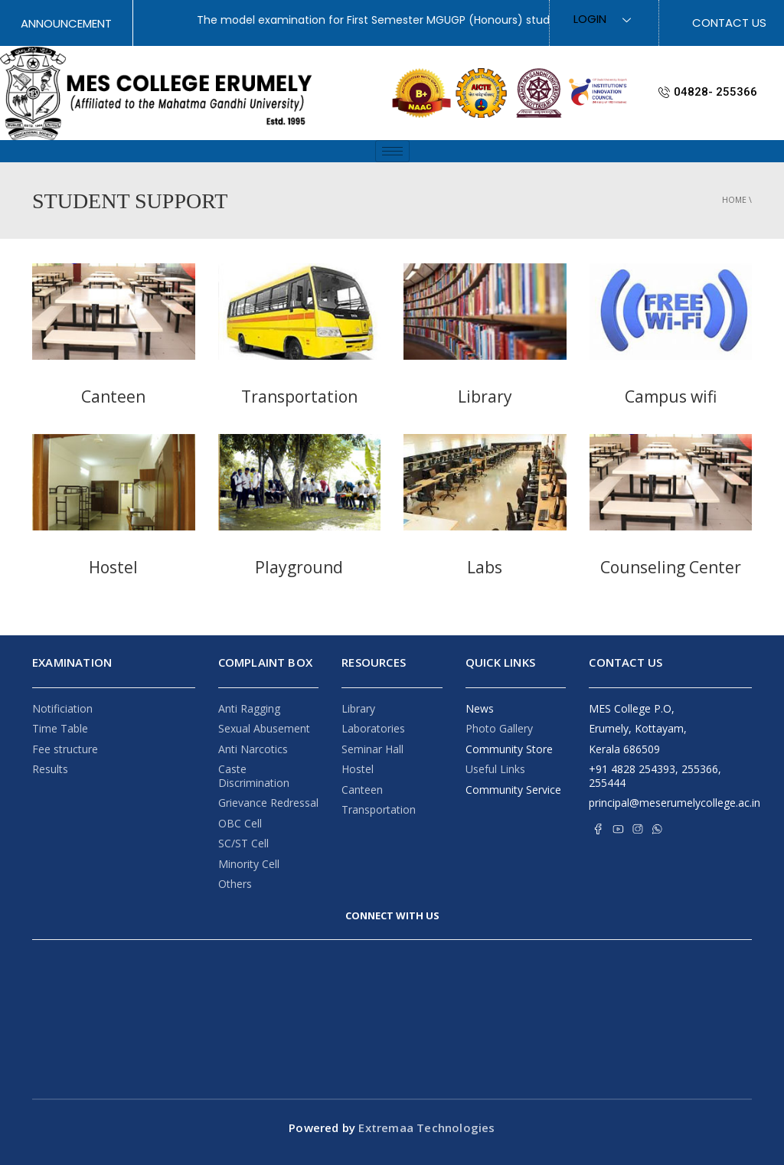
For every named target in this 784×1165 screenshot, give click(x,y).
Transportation (378, 809)
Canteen (362, 789)
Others (235, 883)
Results (50, 769)
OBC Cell (240, 823)
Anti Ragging (249, 708)
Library (358, 708)
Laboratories (373, 728)
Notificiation (62, 708)
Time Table (60, 728)
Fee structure (65, 749)
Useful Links (495, 769)
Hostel (357, 769)
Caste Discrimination (253, 776)
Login (603, 19)
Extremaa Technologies (425, 1127)
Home (734, 199)
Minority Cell (248, 864)
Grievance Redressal (268, 802)
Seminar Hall (372, 749)
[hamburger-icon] (392, 151)
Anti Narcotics (253, 749)
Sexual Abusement (264, 728)
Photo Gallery (499, 728)
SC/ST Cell (243, 843)
